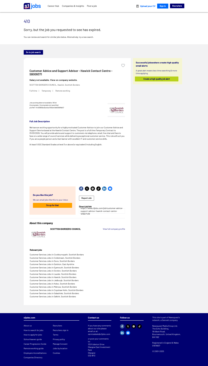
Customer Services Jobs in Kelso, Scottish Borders (52, 283)
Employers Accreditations (35, 353)
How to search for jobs (33, 330)
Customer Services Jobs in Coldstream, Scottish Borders (55, 258)
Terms (55, 334)
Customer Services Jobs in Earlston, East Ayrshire (52, 264)
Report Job (86, 198)
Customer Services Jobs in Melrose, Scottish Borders (53, 287)
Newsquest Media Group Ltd (164, 326)
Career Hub (53, 5)
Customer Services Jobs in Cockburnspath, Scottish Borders (57, 254)
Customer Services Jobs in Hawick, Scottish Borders (53, 277)
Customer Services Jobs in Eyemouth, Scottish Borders (54, 267)
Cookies (56, 353)
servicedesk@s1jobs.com (99, 334)
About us (28, 325)
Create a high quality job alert (157, 79)
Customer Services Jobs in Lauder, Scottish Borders (53, 274)
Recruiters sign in (60, 330)
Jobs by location (60, 348)
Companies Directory (33, 357)
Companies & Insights (73, 5)
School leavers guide (33, 339)
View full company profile (114, 229)
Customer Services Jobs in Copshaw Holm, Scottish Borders (56, 290)
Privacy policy (59, 339)
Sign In (163, 6)
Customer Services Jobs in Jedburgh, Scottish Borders (54, 280)
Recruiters (177, 6)
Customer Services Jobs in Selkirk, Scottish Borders (53, 296)
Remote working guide (33, 348)
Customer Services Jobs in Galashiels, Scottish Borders (54, 293)
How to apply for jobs (33, 334)
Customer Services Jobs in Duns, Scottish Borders (52, 261)
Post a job (92, 5)
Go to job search (33, 52)
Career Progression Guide (35, 344)
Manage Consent (60, 344)
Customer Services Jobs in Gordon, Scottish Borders (53, 270)
